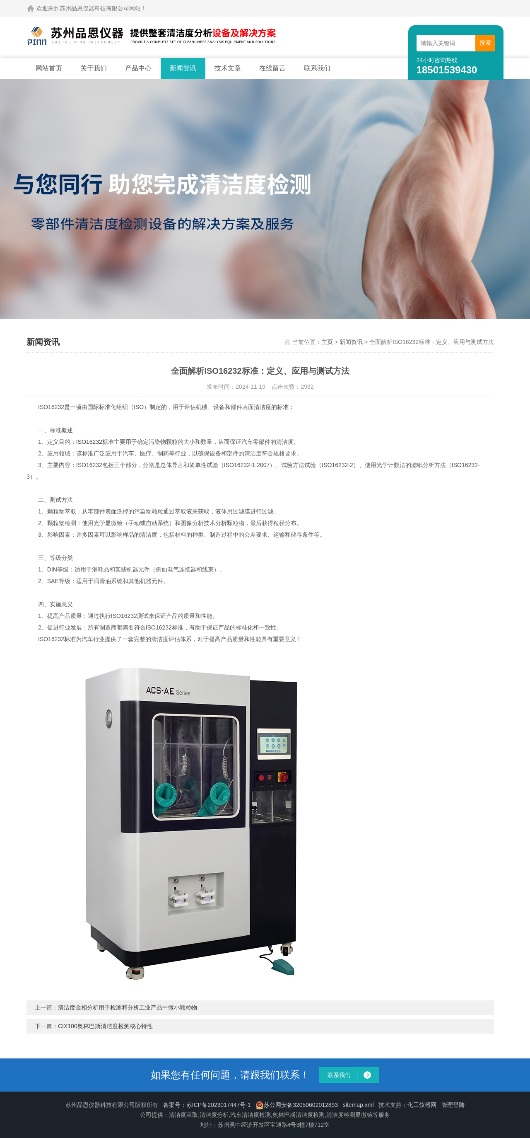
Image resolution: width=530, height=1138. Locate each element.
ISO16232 (89, 441)
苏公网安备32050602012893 (296, 1105)
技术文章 (227, 68)
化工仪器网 (421, 1105)
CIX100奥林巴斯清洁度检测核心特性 (105, 1026)
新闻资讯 (183, 68)
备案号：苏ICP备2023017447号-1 (207, 1105)
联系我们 (317, 68)
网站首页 (49, 68)
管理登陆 (453, 1105)
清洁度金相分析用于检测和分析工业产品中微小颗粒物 (127, 1007)
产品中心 (138, 68)
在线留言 (272, 68)
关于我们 (93, 68)
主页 (327, 342)
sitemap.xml (358, 1105)
